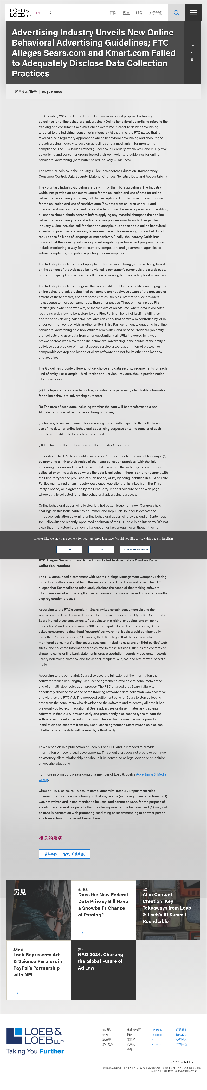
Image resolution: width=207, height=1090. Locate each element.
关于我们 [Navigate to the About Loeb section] (154, 12)
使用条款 (181, 1039)
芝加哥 (106, 1039)
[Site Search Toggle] (175, 12)
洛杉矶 (106, 1030)
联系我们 (181, 1030)
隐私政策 (181, 1035)
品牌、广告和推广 (75, 854)
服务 (137, 12)
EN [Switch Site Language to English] (39, 13)
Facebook (157, 1035)
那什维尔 (107, 1044)
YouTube (156, 1044)
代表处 (131, 1044)
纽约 (105, 1035)
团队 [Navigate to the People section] (111, 12)
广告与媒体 (49, 854)
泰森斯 (131, 1039)
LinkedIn (157, 1030)
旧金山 (131, 1035)
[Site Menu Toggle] (192, 12)
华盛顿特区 (134, 1030)
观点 (124, 12)
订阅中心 (181, 1044)
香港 (130, 1049)
